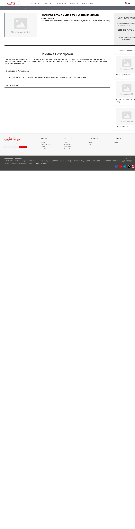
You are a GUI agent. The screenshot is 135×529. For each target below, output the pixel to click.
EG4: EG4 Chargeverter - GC (124, 74)
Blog (90, 144)
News (90, 142)
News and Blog (94, 139)
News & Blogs (87, 3)
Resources (74, 3)
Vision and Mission (45, 144)
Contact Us (43, 149)
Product (12, 8)
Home (6, 8)
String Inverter (67, 144)
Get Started (23, 147)
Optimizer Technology (69, 149)
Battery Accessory (21, 8)
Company (34, 3)
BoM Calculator (60, 3)
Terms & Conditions (41, 163)
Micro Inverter (67, 146)
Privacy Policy (18, 158)
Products (46, 3)
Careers (43, 146)
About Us (43, 142)
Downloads (116, 142)
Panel (65, 142)
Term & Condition (8, 158)
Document (118, 139)
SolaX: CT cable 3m (122, 127)
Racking (66, 151)
